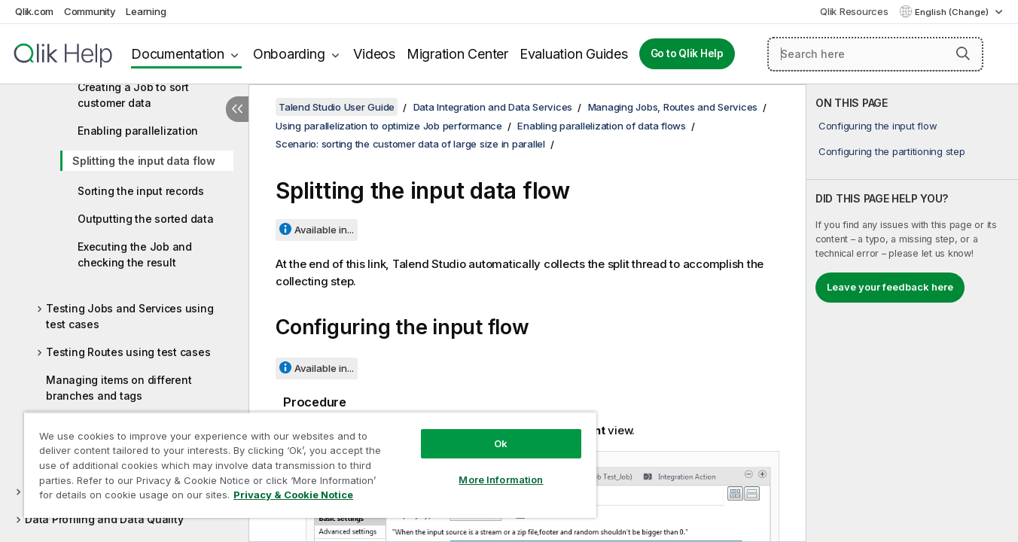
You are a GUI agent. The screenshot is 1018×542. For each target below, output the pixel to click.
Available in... (324, 230)
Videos (374, 54)
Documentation (177, 54)
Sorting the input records (141, 190)
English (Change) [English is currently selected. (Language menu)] (953, 12)
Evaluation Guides (574, 54)
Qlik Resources (854, 11)
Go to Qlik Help (687, 53)
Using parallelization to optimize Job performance (389, 126)
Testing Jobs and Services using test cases (129, 316)
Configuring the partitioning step (891, 151)
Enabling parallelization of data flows (601, 126)
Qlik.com (34, 11)
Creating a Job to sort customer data (133, 95)
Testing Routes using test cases (128, 352)
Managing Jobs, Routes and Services (673, 107)
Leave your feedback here (890, 287)
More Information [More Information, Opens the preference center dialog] (501, 479)
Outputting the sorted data (146, 218)
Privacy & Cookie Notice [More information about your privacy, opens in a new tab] (293, 495)
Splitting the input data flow (143, 160)
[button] (963, 53)
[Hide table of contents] (237, 109)
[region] (310, 465)
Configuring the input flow (877, 126)
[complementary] (912, 313)
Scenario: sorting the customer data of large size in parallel (410, 144)
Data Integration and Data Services (493, 107)
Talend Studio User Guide (337, 107)
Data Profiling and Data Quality (104, 519)
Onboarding (289, 54)
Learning (146, 11)
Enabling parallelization (138, 130)
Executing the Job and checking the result (135, 254)
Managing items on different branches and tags (118, 387)
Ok (500, 443)
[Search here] (875, 54)
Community (90, 11)
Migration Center (457, 54)
